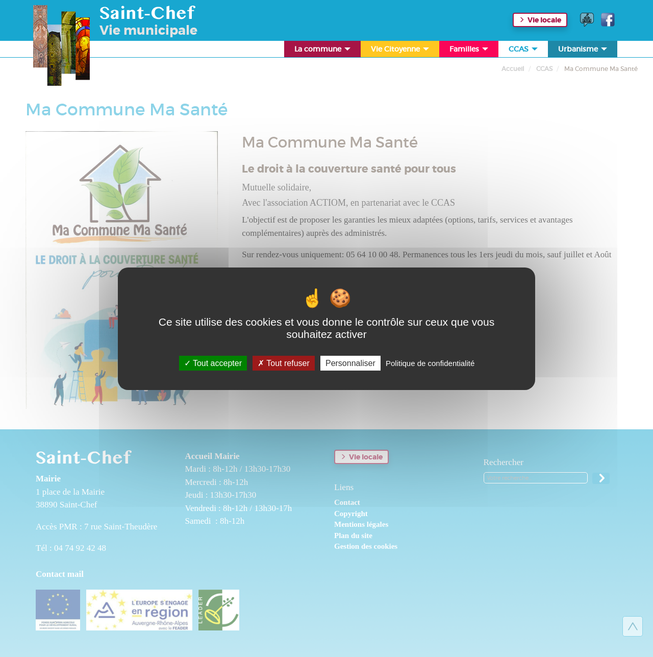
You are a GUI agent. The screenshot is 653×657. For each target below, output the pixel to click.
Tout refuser (284, 362)
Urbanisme (583, 50)
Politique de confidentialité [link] (430, 362)
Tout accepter (213, 362)
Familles (469, 50)
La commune (323, 50)
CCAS (524, 50)
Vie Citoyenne (401, 50)
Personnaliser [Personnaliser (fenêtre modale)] (350, 362)
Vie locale (544, 20)
